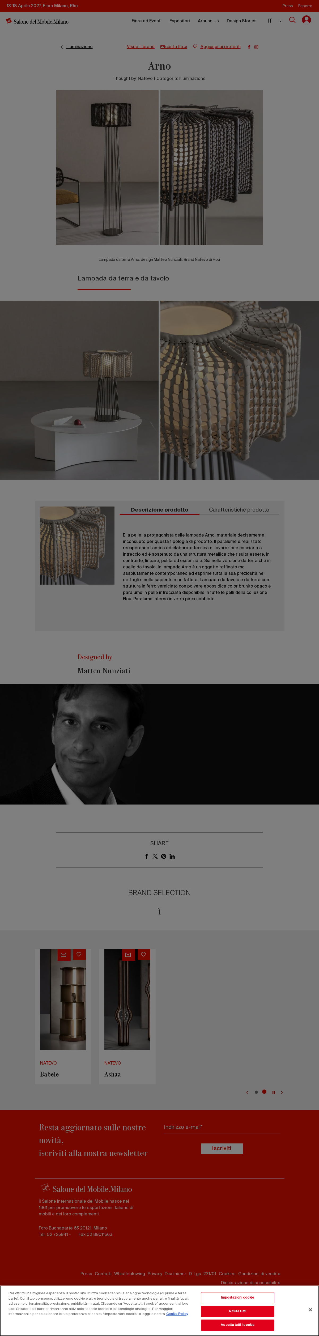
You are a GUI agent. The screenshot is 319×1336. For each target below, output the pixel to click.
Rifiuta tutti (237, 1311)
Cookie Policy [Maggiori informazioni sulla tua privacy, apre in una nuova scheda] (177, 1314)
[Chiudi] (310, 1310)
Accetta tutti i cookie (237, 1325)
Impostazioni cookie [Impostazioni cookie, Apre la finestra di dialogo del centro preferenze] (237, 1297)
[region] (159, 1311)
